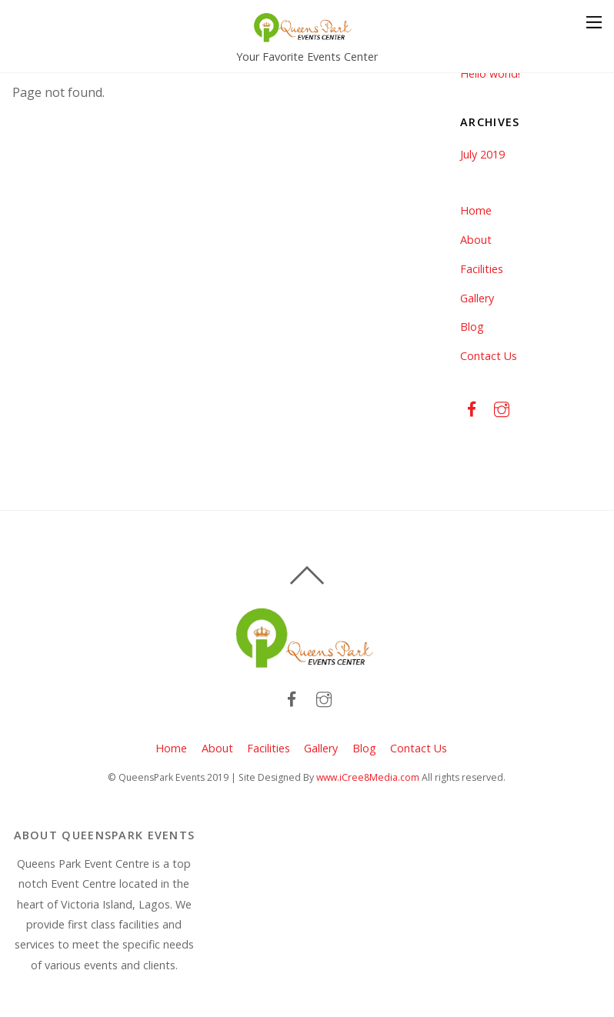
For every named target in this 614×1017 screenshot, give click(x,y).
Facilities (481, 269)
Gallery (477, 298)
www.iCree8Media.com (367, 777)
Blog (472, 326)
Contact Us (488, 355)
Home (476, 210)
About (476, 239)
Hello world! (490, 73)
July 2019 (482, 154)
